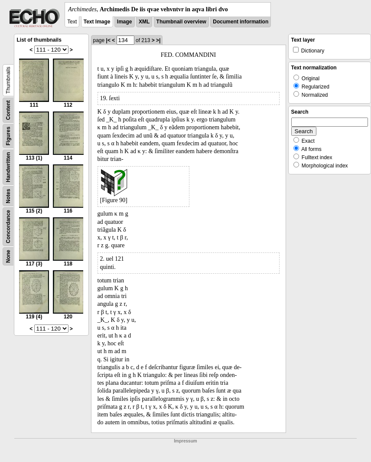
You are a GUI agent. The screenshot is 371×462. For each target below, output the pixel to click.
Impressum (185, 441)
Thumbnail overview (181, 22)
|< (108, 40)
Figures (8, 136)
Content (8, 110)
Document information (240, 22)
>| (158, 40)
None (8, 256)
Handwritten (8, 167)
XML (144, 22)
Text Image (97, 22)
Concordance (8, 226)
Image (124, 22)
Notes (8, 196)
